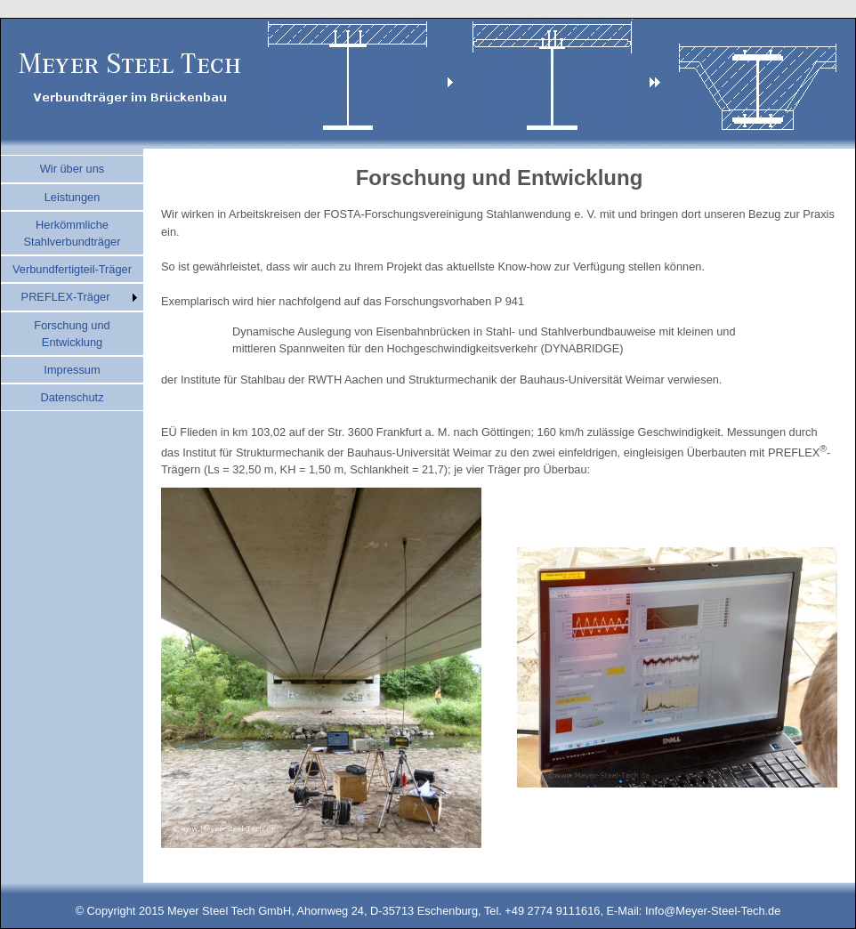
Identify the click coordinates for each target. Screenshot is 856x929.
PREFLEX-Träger (65, 296)
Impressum (72, 369)
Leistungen (72, 197)
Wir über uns (72, 168)
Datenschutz (71, 397)
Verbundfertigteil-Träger (72, 269)
